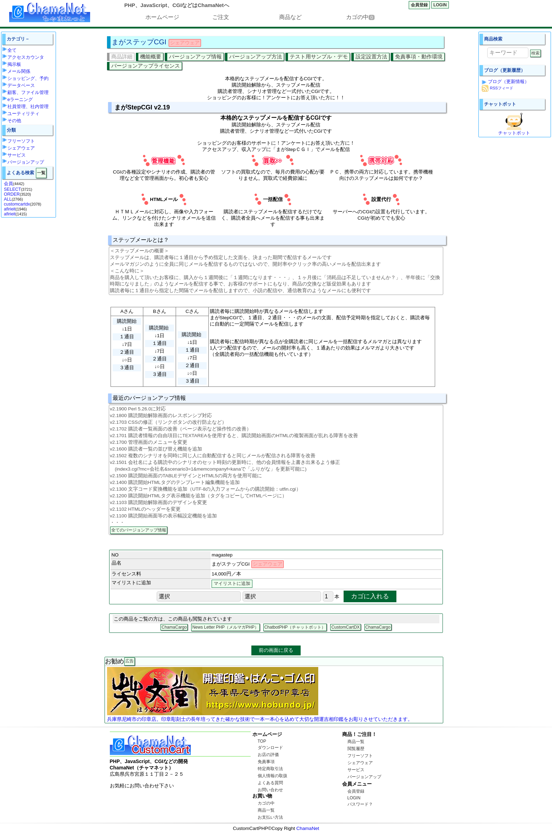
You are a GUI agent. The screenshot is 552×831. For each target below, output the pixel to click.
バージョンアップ (25, 162)
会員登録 (419, 4)
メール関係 (18, 71)
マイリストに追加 (232, 583)
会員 (8, 183)
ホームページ (162, 17)
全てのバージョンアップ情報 (138, 530)
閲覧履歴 (355, 748)
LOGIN (440, 4)
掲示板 (14, 64)
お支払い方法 (270, 817)
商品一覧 (266, 810)
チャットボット (514, 133)
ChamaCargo (174, 627)
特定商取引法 (270, 768)
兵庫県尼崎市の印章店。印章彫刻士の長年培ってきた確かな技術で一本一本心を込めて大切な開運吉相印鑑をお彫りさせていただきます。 (260, 719)
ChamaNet (307, 828)
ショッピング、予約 (28, 78)
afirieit (9, 209)
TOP (262, 741)
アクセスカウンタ (25, 57)
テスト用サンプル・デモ (319, 56)
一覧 (41, 172)
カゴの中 (360, 17)
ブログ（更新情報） (508, 81)
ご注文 (220, 17)
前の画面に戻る (276, 650)
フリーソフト (21, 141)
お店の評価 (268, 754)
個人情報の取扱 (272, 775)
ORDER (12, 194)
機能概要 (150, 56)
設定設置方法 (371, 56)
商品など (290, 17)
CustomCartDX (345, 627)
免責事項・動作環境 (419, 56)
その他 (14, 120)
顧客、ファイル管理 (28, 92)
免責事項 (266, 761)
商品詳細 (121, 56)
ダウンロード (270, 747)
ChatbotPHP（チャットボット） (295, 627)
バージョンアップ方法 (255, 56)
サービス (16, 155)
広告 (129, 661)
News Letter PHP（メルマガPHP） (225, 627)
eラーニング (20, 99)
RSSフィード (501, 88)
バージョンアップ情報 (195, 56)
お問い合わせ (270, 789)
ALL (8, 199)
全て (12, 50)
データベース (21, 85)
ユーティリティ (23, 113)
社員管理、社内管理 (28, 106)
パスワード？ (360, 804)
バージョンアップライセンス (145, 66)
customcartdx (17, 204)
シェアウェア (21, 148)
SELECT (12, 189)
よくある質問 (270, 782)
